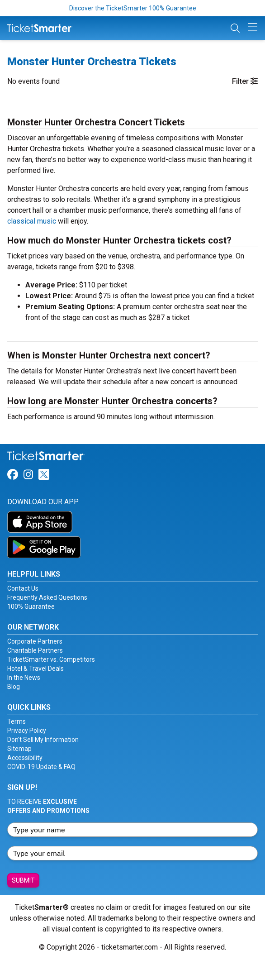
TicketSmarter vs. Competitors (51, 659)
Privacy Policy (26, 730)
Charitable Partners (35, 650)
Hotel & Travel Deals (35, 668)
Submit (23, 880)
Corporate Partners (34, 641)
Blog (13, 686)
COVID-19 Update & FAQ (41, 766)
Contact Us (22, 588)
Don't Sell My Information (43, 739)
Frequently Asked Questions (47, 597)
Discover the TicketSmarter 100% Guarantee (132, 8)
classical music (31, 221)
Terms (16, 721)
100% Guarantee (31, 606)
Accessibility (25, 757)
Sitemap (19, 748)
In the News (23, 677)
